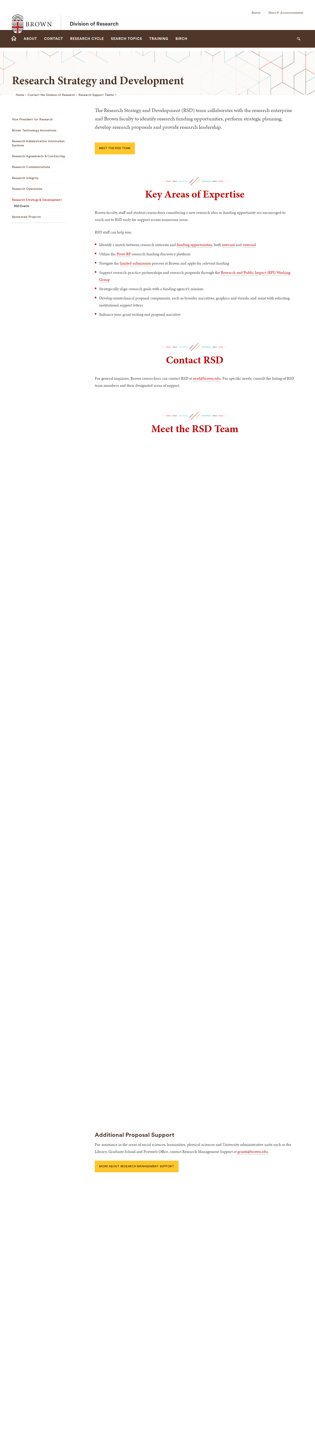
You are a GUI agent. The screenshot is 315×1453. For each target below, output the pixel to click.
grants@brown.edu (252, 1151)
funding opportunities (194, 244)
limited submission (135, 263)
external (249, 244)
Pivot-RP (124, 254)
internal (228, 244)
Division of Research (94, 15)
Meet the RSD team (114, 148)
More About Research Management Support (136, 1166)
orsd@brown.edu (207, 378)
